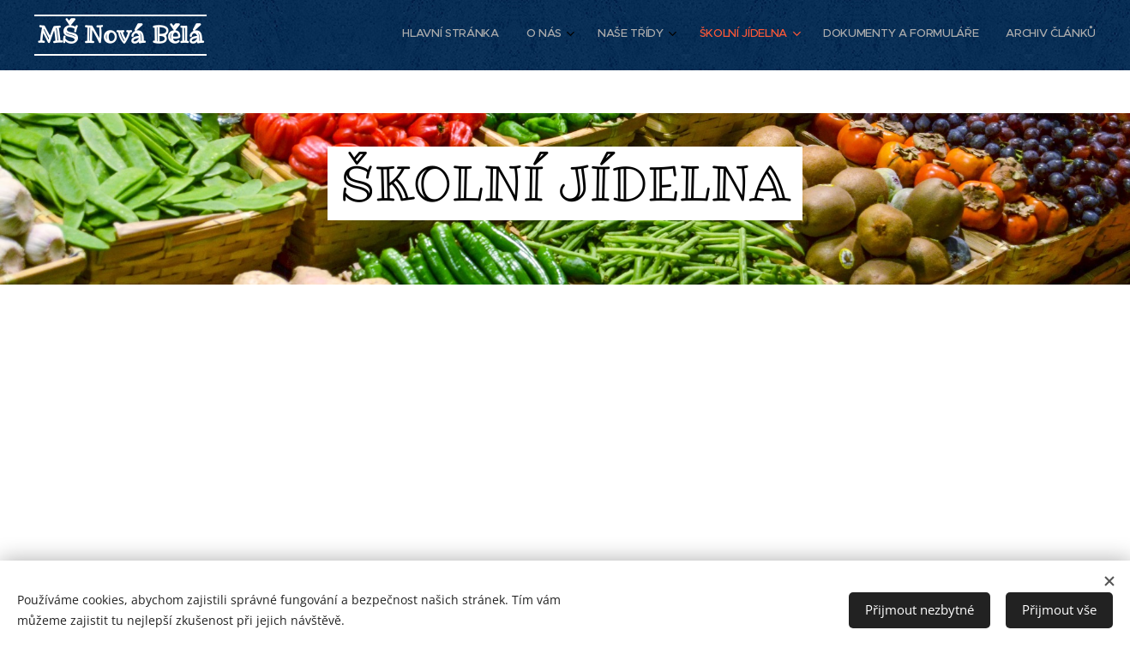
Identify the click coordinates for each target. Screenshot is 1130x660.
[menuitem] (938, 35)
